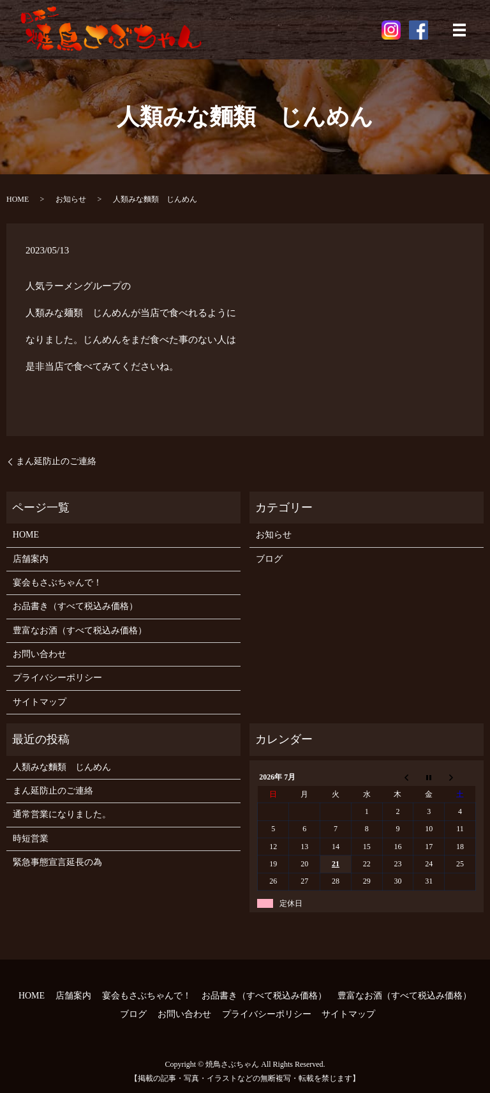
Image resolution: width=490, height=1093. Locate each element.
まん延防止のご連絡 (56, 461)
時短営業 (30, 838)
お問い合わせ (39, 654)
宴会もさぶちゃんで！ (57, 582)
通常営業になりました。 (62, 814)
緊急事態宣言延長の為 (57, 862)
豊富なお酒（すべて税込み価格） (80, 630)
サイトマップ (39, 702)
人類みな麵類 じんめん (62, 767)
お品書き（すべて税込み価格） (75, 606)
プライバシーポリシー (57, 677)
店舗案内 (30, 559)
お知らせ (71, 199)
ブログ (269, 559)
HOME (17, 199)
